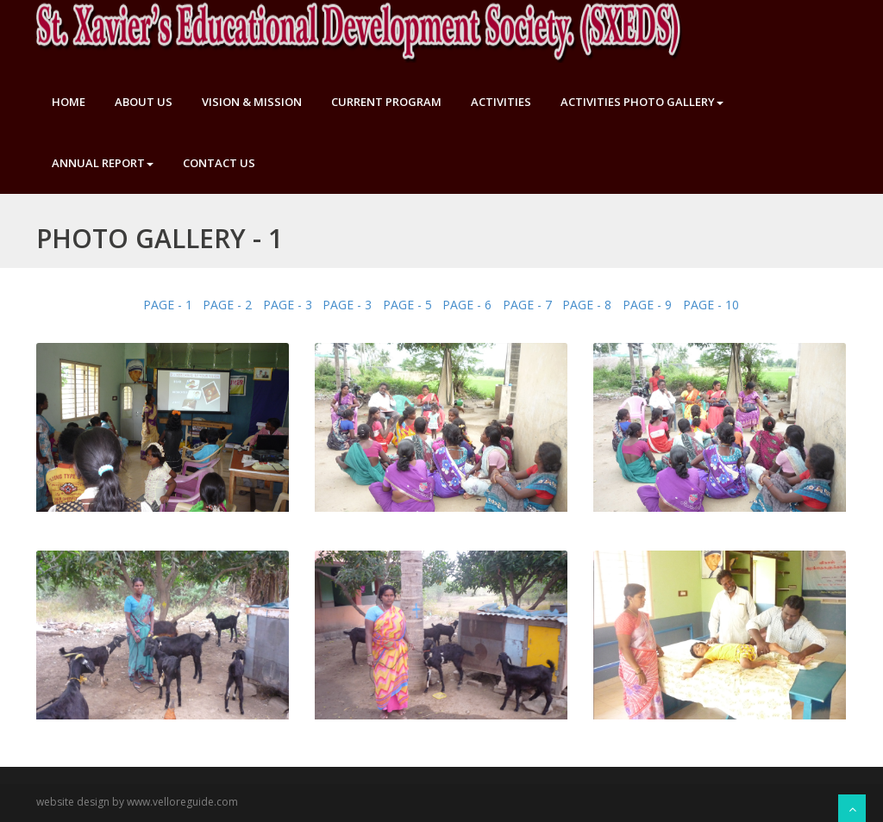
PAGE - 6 (467, 304)
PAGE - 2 (227, 304)
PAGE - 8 (586, 304)
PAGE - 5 (407, 304)
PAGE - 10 (711, 304)
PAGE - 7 (527, 304)
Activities (501, 101)
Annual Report (102, 163)
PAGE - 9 (647, 304)
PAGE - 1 (167, 304)
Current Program (386, 101)
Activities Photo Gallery (641, 101)
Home (68, 101)
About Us (143, 101)
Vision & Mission (252, 101)
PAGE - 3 (287, 304)
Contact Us (219, 163)
